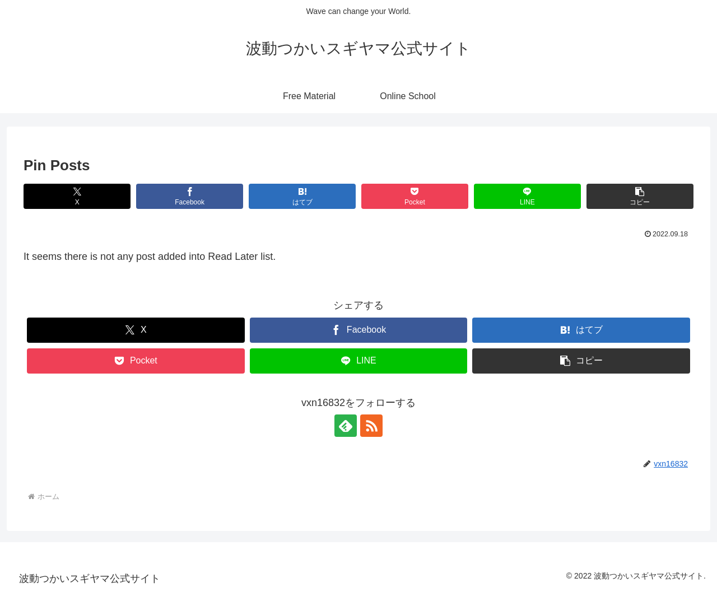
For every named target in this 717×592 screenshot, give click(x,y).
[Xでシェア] (77, 196)
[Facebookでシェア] (189, 196)
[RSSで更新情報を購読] (371, 425)
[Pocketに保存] (414, 196)
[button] (639, 196)
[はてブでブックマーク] (302, 196)
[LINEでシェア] (527, 196)
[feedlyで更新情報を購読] (345, 425)
